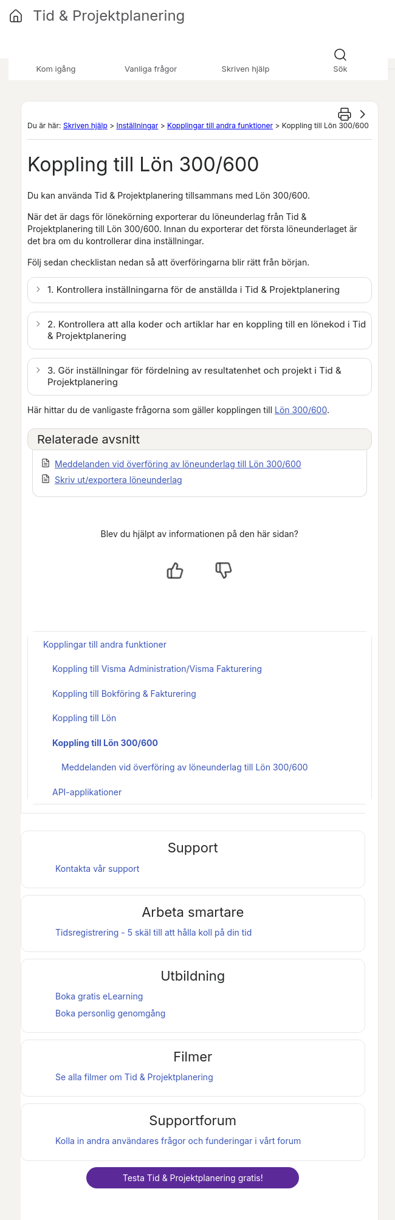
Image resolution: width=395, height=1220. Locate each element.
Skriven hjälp (85, 125)
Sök (340, 69)
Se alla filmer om (134, 1077)
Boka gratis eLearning (99, 996)
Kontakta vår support (97, 868)
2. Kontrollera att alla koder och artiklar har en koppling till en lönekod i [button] (206, 329)
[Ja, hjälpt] (175, 570)
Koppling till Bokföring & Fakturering (124, 693)
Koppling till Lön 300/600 (105, 743)
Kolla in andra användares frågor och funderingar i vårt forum (178, 1141)
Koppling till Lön (84, 718)
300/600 (301, 410)
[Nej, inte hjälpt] (223, 570)
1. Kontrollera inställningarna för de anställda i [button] (193, 289)
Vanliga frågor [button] (151, 69)
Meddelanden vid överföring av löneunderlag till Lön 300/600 (178, 464)
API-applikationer (87, 792)
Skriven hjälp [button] (246, 69)
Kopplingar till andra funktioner (220, 125)
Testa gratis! (193, 1178)
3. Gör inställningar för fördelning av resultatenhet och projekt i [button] (194, 376)
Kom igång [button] (55, 69)
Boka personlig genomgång (110, 1013)
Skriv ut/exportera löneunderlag (118, 480)
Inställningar (137, 125)
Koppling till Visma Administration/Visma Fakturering (157, 668)
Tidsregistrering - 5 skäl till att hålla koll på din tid (153, 932)
